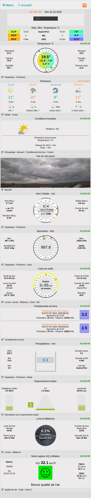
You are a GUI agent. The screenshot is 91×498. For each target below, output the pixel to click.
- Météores (23, 302)
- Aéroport (20, 152)
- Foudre (50, 152)
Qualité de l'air (9, 490)
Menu (9, 5)
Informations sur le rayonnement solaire (20, 415)
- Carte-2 (27, 490)
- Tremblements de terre (35, 152)
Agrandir (6, 190)
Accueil (24, 5)
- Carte (29, 265)
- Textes (14, 115)
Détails (5, 115)
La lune (6, 302)
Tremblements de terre (12, 340)
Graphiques (8, 77)
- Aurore (14, 302)
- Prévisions (20, 77)
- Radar (29, 377)
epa (52, 463)
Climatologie (8, 152)
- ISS (37, 302)
